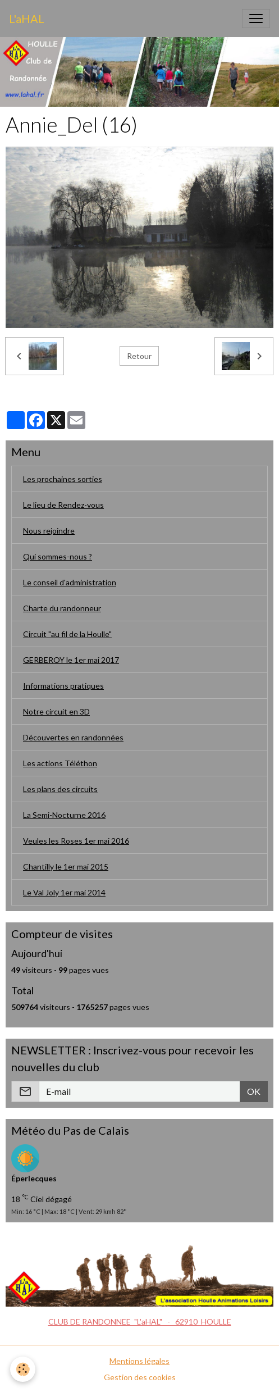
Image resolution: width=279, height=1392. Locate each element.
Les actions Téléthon (60, 763)
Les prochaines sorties (62, 479)
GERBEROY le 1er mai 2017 (71, 660)
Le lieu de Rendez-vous (63, 505)
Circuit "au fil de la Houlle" (67, 634)
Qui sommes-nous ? (57, 556)
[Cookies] (22, 1369)
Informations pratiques (63, 685)
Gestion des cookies (140, 1377)
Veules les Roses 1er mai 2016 (76, 840)
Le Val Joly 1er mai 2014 (64, 892)
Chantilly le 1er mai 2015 (65, 866)
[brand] (26, 18)
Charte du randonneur (62, 608)
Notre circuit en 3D (56, 711)
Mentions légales (139, 1361)
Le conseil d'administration (69, 582)
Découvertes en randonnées (73, 737)
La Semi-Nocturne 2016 (64, 815)
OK (253, 1091)
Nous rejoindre (49, 530)
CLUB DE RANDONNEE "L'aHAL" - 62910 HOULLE (139, 1321)
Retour (139, 356)
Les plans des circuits (60, 789)
